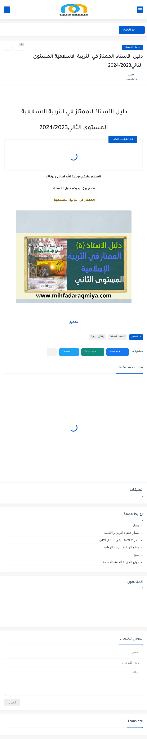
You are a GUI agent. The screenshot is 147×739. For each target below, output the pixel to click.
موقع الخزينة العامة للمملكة (121, 562)
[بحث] (7, 9)
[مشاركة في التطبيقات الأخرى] (52, 352)
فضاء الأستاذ (132, 47)
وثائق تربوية (97, 337)
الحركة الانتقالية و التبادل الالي (119, 540)
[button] (117, 352)
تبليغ (136, 554)
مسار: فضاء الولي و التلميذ (121, 532)
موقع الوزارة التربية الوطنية (121, 547)
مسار (136, 525)
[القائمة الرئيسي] (140, 9)
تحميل (73, 322)
